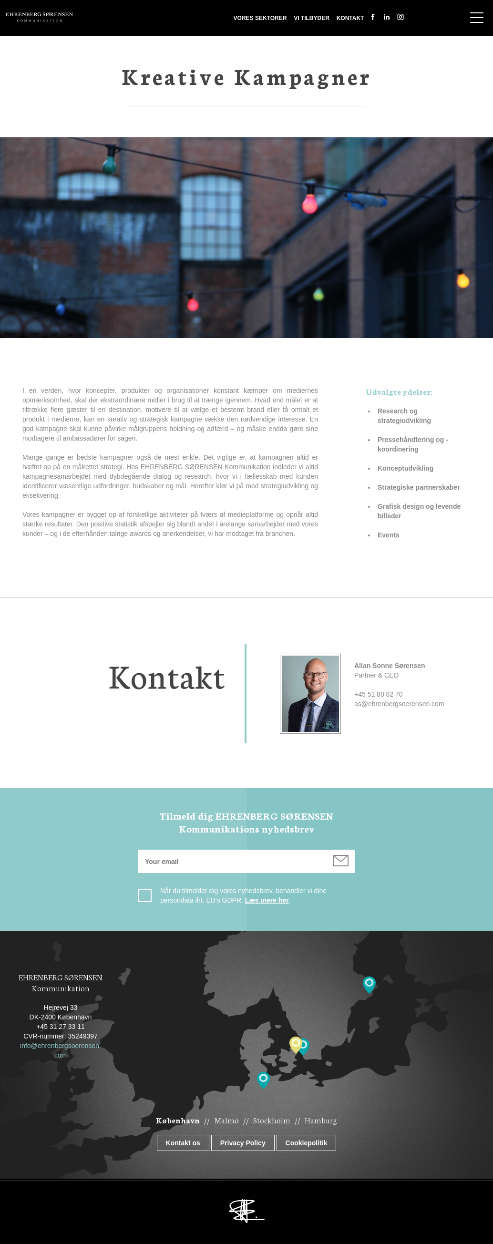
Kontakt (350, 18)
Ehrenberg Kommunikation (39, 17)
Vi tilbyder (311, 18)
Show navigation (477, 17)
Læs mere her (267, 900)
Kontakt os (183, 1143)
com (60, 1055)
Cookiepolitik (307, 1143)
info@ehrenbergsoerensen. (60, 1045)
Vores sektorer (260, 18)
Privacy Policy (243, 1143)
